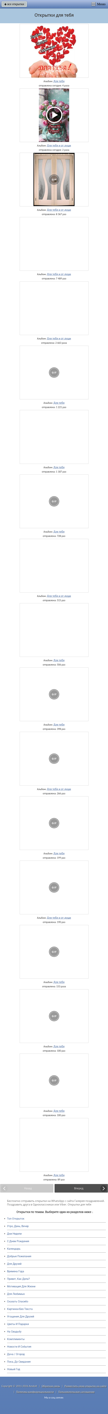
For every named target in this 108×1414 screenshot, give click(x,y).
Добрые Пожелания (19, 1256)
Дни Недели (14, 1233)
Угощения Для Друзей (20, 1316)
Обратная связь (51, 1386)
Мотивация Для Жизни (21, 1286)
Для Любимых (16, 1293)
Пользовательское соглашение (76, 1392)
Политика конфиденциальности (35, 1392)
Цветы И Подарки (18, 1324)
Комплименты (16, 1339)
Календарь (13, 1248)
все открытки (14, 4)
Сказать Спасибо (17, 1301)
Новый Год (13, 1369)
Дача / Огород (16, 1354)
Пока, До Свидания (19, 1361)
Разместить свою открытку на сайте (86, 1386)
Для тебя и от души (59, 145)
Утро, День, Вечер (18, 1226)
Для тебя (58, 81)
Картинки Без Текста (20, 1309)
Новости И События (19, 1346)
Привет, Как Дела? (18, 1278)
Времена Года (15, 1271)
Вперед (78, 1188)
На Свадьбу (14, 1331)
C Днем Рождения (18, 1241)
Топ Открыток (15, 1218)
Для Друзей (14, 1263)
